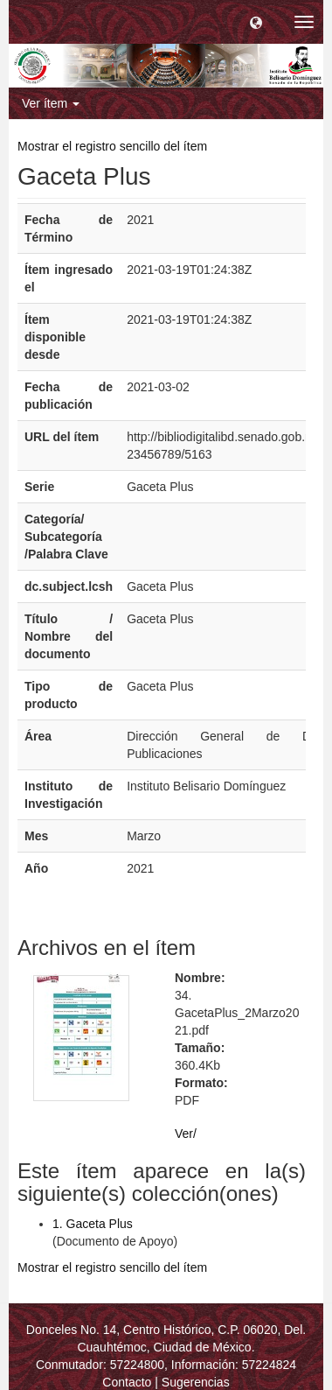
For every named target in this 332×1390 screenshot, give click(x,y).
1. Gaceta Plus (92, 1224)
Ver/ (186, 1134)
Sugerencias (196, 1382)
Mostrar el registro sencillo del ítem (112, 146)
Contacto (126, 1382)
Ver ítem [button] (51, 103)
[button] (256, 22)
